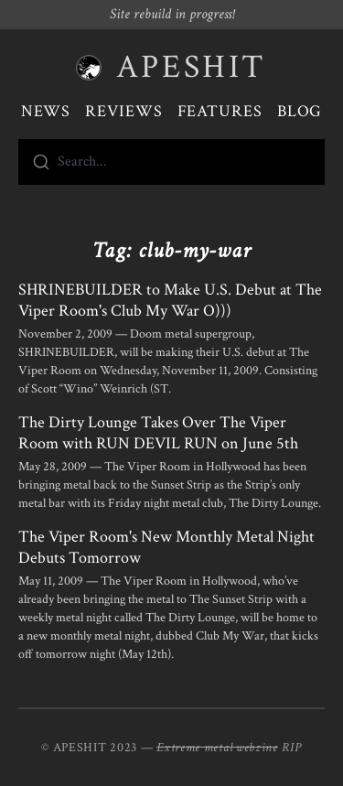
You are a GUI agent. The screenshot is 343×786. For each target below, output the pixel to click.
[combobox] (171, 162)
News (46, 111)
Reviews (123, 111)
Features (220, 111)
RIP (292, 747)
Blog (300, 111)
